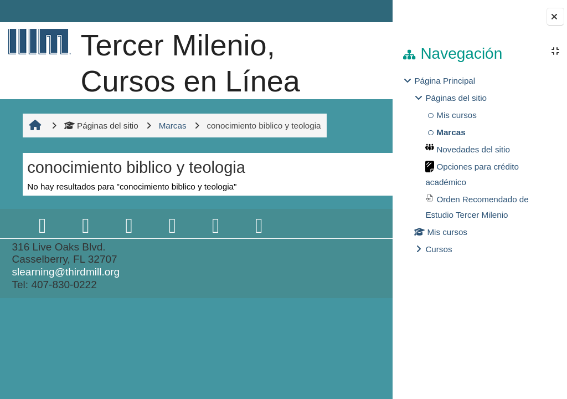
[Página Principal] (37, 41)
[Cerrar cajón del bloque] (555, 16)
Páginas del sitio (100, 197)
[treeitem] (479, 165)
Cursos (438, 249)
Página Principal (444, 80)
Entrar (361, 11)
